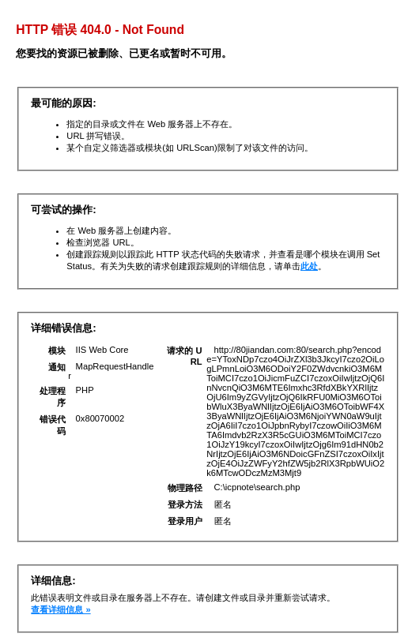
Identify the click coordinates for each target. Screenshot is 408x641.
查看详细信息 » (60, 609)
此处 (309, 266)
